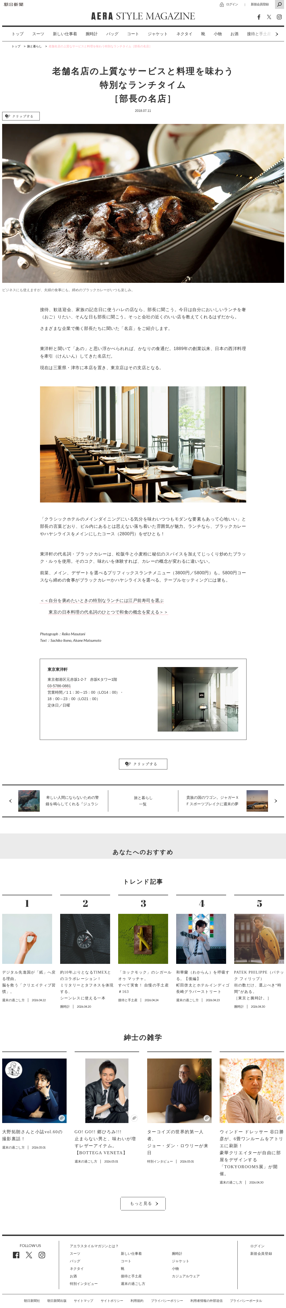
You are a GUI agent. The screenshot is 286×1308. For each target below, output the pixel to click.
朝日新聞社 (32, 1301)
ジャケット (158, 34)
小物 (218, 34)
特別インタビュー (84, 1284)
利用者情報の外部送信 (206, 1301)
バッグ (112, 34)
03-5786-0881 (59, 686)
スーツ (38, 34)
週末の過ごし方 (133, 1284)
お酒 (234, 34)
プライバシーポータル (246, 1301)
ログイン (232, 4)
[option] (13, 34)
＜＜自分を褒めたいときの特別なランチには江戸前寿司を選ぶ (102, 600)
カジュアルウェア (186, 1276)
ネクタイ (184, 34)
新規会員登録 (260, 4)
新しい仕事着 (65, 34)
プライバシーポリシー (167, 1301)
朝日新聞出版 (57, 1301)
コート (133, 34)
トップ (18, 34)
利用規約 (137, 1301)
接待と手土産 (131, 1276)
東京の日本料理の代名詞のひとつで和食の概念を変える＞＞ (108, 612)
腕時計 (92, 34)
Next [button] (266, 34)
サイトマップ (83, 1301)
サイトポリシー (112, 1301)
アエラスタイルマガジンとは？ (94, 1246)
